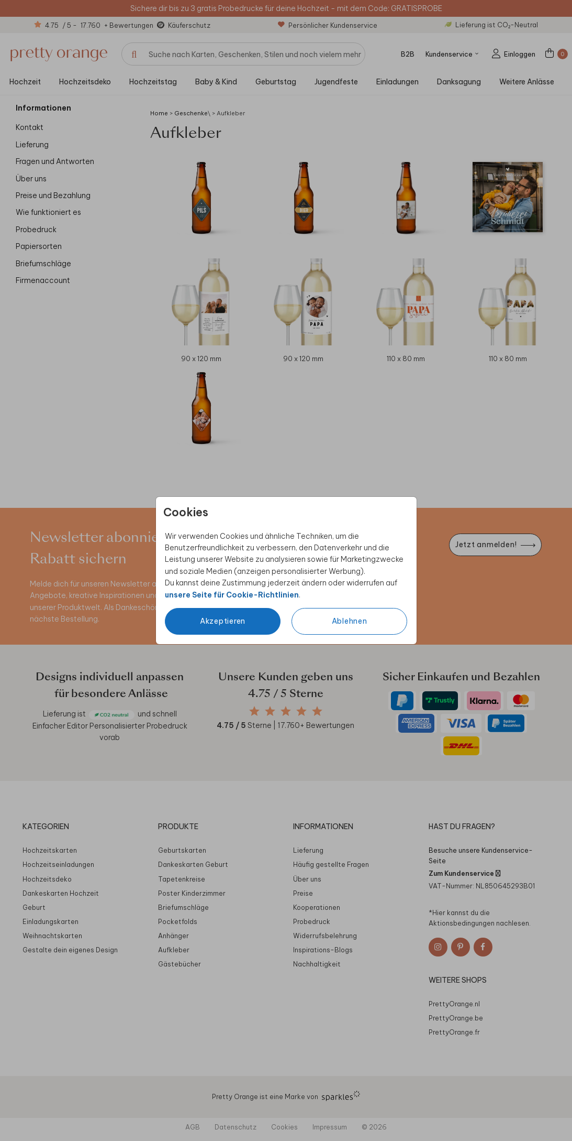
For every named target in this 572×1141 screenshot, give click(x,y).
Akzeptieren (222, 621)
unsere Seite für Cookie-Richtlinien (232, 595)
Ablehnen (349, 621)
